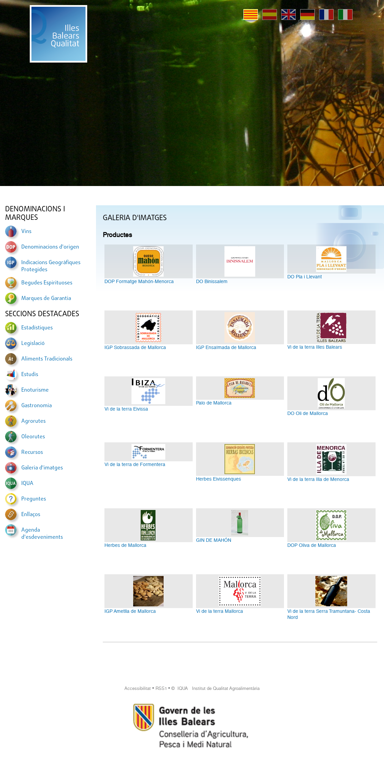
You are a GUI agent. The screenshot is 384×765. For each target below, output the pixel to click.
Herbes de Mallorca (125, 545)
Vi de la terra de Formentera (134, 464)
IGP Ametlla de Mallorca (130, 611)
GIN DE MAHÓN (213, 540)
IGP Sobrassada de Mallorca (135, 347)
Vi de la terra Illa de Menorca (318, 479)
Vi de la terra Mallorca (219, 611)
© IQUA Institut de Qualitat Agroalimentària (215, 688)
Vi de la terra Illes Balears (314, 347)
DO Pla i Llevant (304, 276)
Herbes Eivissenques (218, 479)
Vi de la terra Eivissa (126, 409)
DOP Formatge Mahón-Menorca (139, 281)
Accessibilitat (137, 688)
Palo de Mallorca (214, 402)
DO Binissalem (211, 281)
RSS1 (161, 688)
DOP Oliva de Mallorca (311, 545)
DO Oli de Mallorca (307, 413)
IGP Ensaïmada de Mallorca (226, 347)
